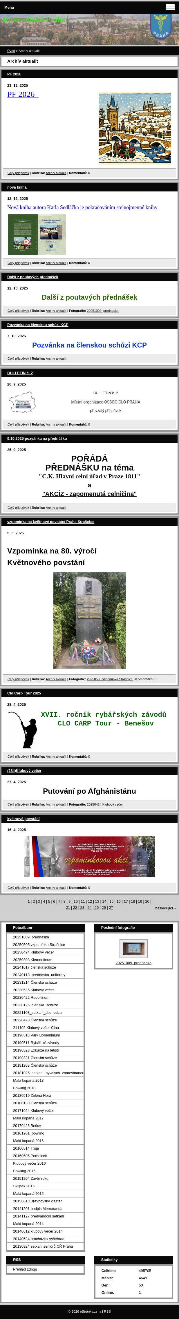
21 (68, 907)
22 (75, 907)
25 (97, 907)
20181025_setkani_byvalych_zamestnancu (48, 1073)
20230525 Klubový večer (33, 990)
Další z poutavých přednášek (32, 277)
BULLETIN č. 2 (20, 373)
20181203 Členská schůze (35, 1065)
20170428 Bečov (27, 1125)
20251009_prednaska (103, 310)
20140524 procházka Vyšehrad (38, 1239)
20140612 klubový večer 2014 (38, 1231)
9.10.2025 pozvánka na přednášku (37, 438)
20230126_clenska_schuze (35, 1005)
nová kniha (17, 187)
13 (97, 901)
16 (119, 901)
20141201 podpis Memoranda (37, 1208)
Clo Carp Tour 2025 (24, 693)
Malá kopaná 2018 (28, 1080)
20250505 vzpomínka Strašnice (110, 679)
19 (140, 901)
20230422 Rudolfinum (31, 997)
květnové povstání (23, 819)
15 (111, 901)
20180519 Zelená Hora (32, 1095)
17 (126, 901)
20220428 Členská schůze (35, 1020)
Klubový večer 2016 (29, 1163)
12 (90, 901)
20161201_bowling (28, 1133)
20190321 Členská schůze (35, 1058)
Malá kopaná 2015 (28, 1193)
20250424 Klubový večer (105, 804)
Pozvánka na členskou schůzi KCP (37, 325)
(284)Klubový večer (24, 770)
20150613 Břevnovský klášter (37, 1201)
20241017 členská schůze (34, 967)
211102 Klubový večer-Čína (36, 1027)
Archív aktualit (56, 173)
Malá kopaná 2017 (28, 1118)
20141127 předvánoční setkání (38, 1216)
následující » (165, 908)
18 (133, 901)
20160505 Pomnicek (30, 1156)
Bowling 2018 (24, 1088)
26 (104, 907)
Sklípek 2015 (24, 1186)
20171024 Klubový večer (33, 1110)
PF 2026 (14, 74)
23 (82, 907)
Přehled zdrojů (25, 1269)
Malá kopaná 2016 (28, 1141)
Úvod (11, 51)
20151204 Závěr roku (30, 1178)
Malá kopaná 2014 (28, 1224)
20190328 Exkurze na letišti (36, 1050)
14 (104, 901)
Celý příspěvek (18, 173)
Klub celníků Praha (34, 19)
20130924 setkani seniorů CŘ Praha (43, 1246)
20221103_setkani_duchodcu (37, 1012)
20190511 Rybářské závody (36, 1043)
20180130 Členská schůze (35, 1103)
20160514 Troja (26, 1148)
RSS (107, 1311)
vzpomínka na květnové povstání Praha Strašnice (50, 522)
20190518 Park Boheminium (36, 1035)
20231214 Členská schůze (35, 982)
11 (83, 901)
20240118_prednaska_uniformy (39, 975)
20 (147, 901)
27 (111, 907)
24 (89, 907)
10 (76, 901)
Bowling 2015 (24, 1171)
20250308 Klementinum (32, 960)
